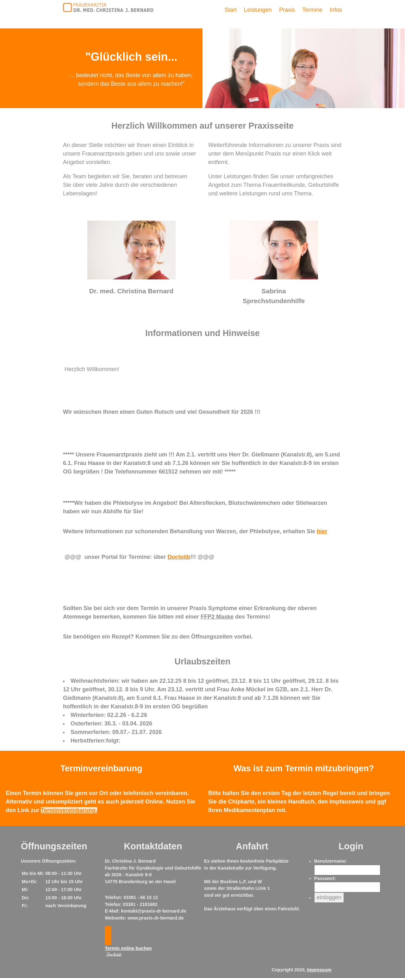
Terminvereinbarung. (69, 810)
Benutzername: (330, 861)
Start (231, 10)
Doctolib (178, 557)
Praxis (287, 10)
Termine (312, 10)
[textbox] (202, 369)
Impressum (319, 969)
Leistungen (258, 10)
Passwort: (325, 878)
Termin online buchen (128, 948)
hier (322, 531)
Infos (336, 10)
